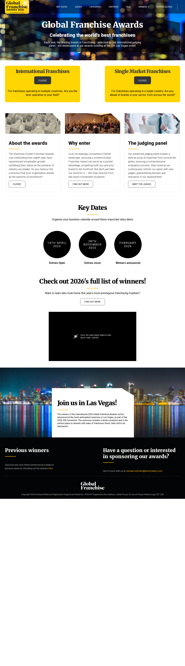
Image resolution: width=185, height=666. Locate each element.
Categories (95, 7)
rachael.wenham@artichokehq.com (144, 471)
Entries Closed (164, 7)
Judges (78, 7)
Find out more (81, 184)
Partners (113, 7)
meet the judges (141, 184)
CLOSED (43, 80)
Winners (142, 7)
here (50, 468)
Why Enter (61, 7)
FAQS (128, 7)
